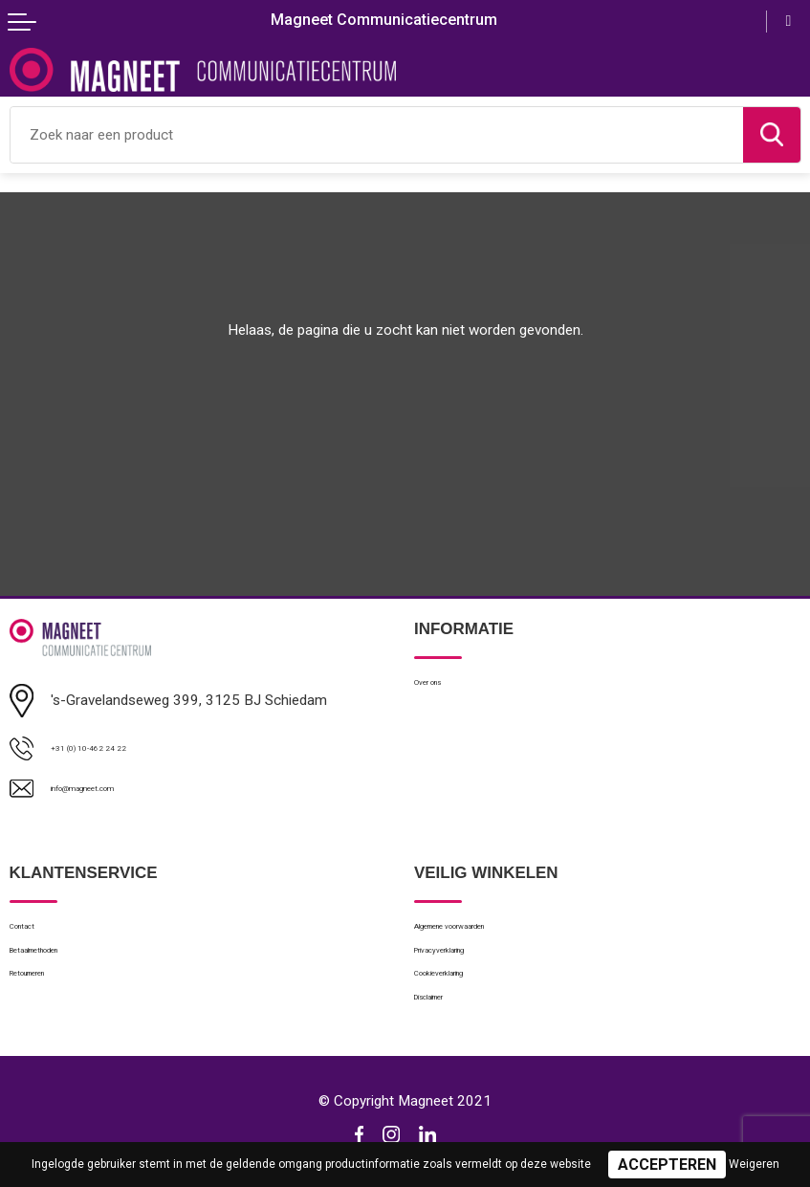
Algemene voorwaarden (488, 934)
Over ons (442, 686)
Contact (34, 934)
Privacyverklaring (466, 965)
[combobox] (377, 135)
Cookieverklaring (465, 997)
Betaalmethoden (61, 965)
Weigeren (754, 1164)
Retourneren (48, 997)
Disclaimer (446, 1029)
